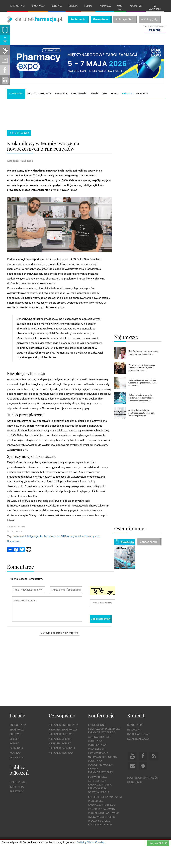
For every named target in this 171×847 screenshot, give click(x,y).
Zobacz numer (148, 541)
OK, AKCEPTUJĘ (158, 843)
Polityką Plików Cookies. (90, 842)
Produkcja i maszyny (39, 93)
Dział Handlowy (138, 734)
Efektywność (79, 93)
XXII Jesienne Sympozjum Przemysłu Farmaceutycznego (104, 728)
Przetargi (16, 791)
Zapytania (17, 786)
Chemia (73, 6)
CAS (63, 536)
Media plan (142, 93)
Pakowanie (61, 93)
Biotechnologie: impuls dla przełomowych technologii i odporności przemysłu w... (140, 398)
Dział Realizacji (138, 738)
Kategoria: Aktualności (20, 160)
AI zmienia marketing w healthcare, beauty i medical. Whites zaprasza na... (141, 413)
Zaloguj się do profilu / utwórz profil (59, 632)
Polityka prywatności (142, 777)
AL (41, 536)
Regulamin (134, 782)
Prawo (114, 93)
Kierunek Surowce (61, 734)
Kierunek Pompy (60, 743)
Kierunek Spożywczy (63, 729)
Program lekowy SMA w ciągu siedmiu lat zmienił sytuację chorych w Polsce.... (141, 368)
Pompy (88, 6)
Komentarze (20, 566)
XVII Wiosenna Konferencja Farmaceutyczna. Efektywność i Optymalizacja (100, 784)
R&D (105, 93)
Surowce (56, 6)
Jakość (95, 93)
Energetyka (17, 6)
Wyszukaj (155, 8)
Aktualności (16, 93)
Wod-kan (120, 8)
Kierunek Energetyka (63, 724)
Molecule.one (52, 536)
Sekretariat (135, 724)
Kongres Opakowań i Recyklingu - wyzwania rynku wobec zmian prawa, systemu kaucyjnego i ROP (104, 817)
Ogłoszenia (18, 782)
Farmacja (105, 6)
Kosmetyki (136, 6)
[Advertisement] (70, 111)
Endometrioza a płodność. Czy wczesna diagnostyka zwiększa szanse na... (142, 383)
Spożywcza (38, 6)
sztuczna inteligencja (26, 536)
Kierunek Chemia (60, 738)
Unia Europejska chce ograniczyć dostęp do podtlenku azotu (143, 352)
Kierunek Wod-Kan (61, 752)
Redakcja (133, 729)
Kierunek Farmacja (62, 748)
